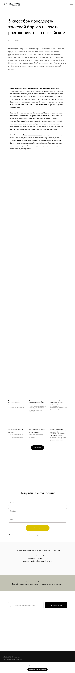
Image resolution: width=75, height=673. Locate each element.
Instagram (41, 561)
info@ (35, 556)
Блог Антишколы (40, 582)
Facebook (33, 561)
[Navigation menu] (71, 4)
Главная (28, 582)
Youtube (49, 561)
